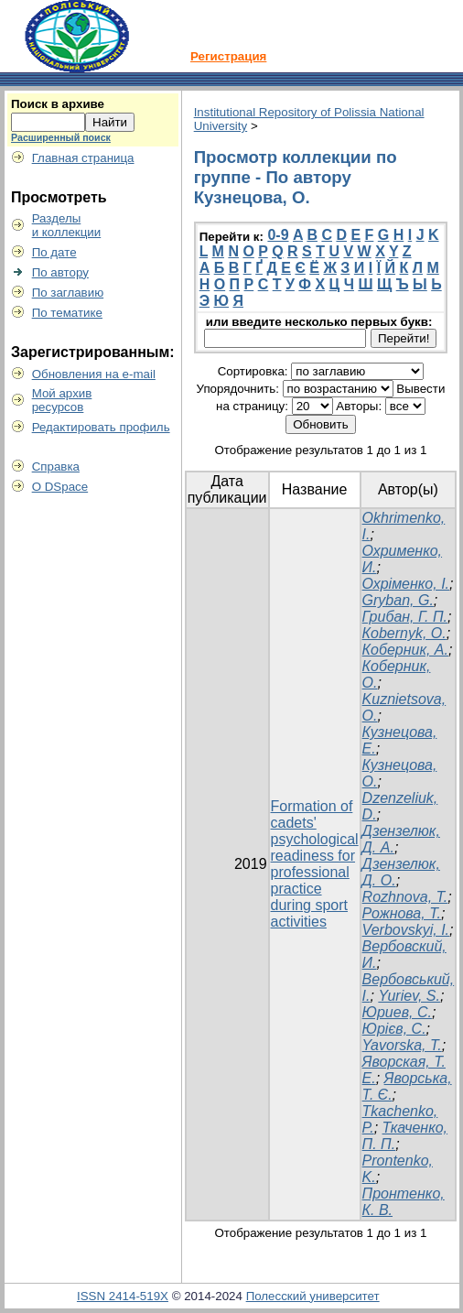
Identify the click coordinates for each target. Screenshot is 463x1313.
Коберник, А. (405, 649)
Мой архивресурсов (62, 400)
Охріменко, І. (405, 583)
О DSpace (60, 487)
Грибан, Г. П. (404, 616)
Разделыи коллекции (67, 225)
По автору (60, 272)
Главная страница (83, 158)
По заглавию (68, 292)
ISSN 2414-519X (122, 1296)
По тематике (67, 313)
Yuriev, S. (409, 996)
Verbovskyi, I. (405, 930)
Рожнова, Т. (401, 913)
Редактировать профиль (101, 427)
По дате (54, 252)
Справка (56, 466)
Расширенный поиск (61, 137)
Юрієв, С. (394, 1028)
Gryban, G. (398, 600)
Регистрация (228, 56)
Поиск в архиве (57, 104)
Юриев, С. (397, 1012)
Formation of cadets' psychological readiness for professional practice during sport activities (315, 863)
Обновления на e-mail (94, 374)
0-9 (277, 235)
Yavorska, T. (402, 1045)
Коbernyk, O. (404, 633)
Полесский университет (313, 1296)
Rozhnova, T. (405, 897)
